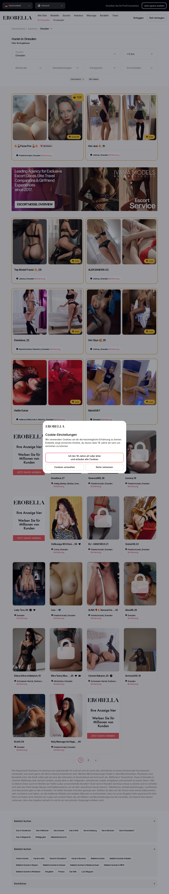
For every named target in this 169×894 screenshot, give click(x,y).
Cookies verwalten (64, 467)
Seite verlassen (104, 467)
